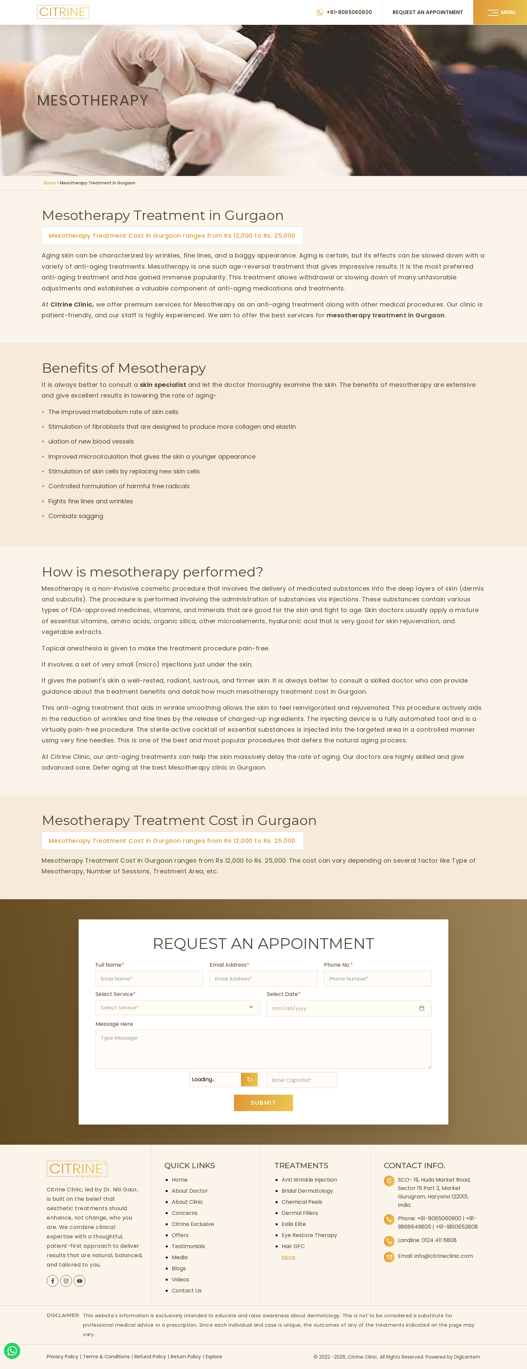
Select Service (115, 994)
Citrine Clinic (71, 304)
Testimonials (188, 1246)
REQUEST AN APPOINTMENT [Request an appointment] (428, 12)
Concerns (185, 1213)
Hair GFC (293, 1246)
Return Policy (186, 1356)
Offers (180, 1235)
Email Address (229, 965)
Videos (180, 1279)
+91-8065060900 (439, 1218)
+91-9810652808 (457, 1227)
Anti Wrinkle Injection (309, 1180)
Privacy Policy (62, 1356)
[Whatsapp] (12, 1351)
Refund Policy (150, 1356)
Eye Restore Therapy (309, 1235)
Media (180, 1257)
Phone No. (338, 965)
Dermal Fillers (300, 1213)
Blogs (179, 1268)
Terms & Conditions (106, 1356)
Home (49, 183)
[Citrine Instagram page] (66, 1281)
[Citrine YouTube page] (79, 1281)
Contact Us (187, 1290)
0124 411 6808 (439, 1240)
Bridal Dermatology (307, 1191)
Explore (214, 1356)
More (288, 1257)
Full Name (109, 965)
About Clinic (187, 1202)
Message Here (114, 1024)
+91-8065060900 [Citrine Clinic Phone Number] (349, 12)
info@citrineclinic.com (443, 1256)
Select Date (284, 994)
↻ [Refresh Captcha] (249, 1079)
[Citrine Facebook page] (52, 1281)
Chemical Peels (302, 1202)
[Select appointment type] (177, 1007)
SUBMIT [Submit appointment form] (263, 1103)
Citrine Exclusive (193, 1224)
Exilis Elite (294, 1224)
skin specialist (163, 384)
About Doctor (190, 1191)
